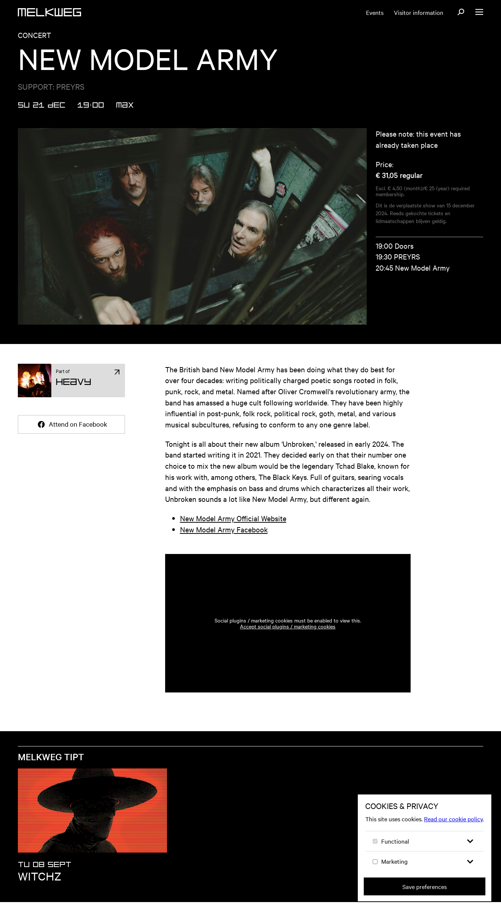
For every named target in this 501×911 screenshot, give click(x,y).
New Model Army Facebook (224, 538)
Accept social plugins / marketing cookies (287, 635)
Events (374, 12)
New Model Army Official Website (233, 527)
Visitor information (418, 12)
